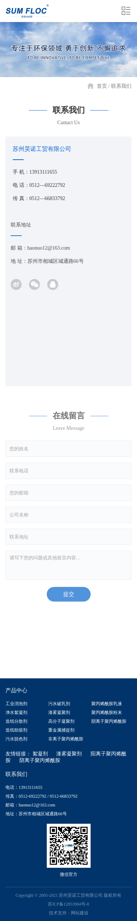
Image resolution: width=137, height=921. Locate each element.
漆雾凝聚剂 (59, 712)
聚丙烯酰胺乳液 (106, 703)
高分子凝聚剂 (61, 721)
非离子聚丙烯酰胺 (65, 738)
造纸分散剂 (16, 721)
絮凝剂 (40, 754)
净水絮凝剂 (16, 712)
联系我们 (121, 86)
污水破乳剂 (59, 703)
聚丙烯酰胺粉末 (106, 712)
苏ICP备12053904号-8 (68, 904)
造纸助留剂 (16, 730)
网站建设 (79, 912)
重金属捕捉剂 (61, 730)
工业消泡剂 (16, 703)
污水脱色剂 (16, 738)
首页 (102, 86)
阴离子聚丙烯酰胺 (108, 721)
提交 (68, 598)
